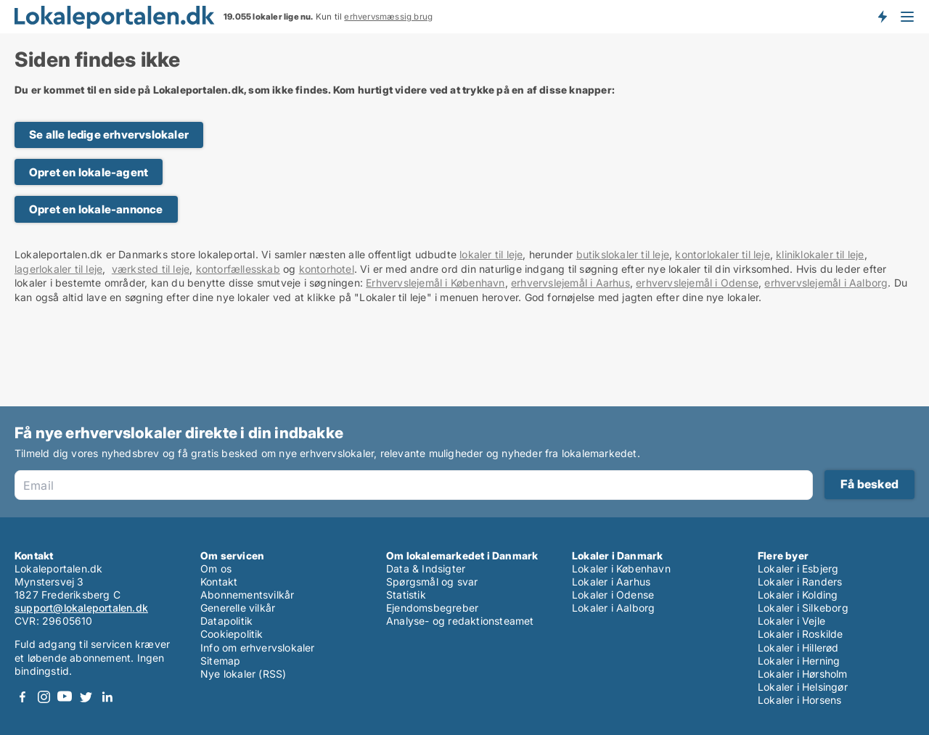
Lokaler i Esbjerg (798, 568)
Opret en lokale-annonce (96, 209)
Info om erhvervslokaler (257, 647)
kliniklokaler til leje (820, 254)
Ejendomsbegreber (432, 607)
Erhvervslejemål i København (435, 282)
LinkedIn (107, 697)
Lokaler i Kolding (798, 594)
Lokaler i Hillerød (798, 647)
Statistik (406, 594)
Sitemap (220, 660)
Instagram (44, 697)
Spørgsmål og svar (432, 581)
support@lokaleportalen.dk (81, 607)
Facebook (22, 697)
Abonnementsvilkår (247, 594)
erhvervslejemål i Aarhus (570, 282)
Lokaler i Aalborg (613, 607)
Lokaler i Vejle (791, 621)
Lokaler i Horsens (799, 700)
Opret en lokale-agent (88, 172)
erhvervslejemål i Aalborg (826, 282)
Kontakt (218, 581)
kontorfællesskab (238, 269)
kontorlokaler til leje (722, 254)
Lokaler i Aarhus (611, 581)
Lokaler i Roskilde (800, 634)
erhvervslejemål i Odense (697, 282)
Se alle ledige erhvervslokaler (109, 134)
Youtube (65, 697)
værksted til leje (150, 269)
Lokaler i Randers (800, 581)
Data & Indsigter (425, 568)
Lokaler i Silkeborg (803, 607)
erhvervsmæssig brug (388, 17)
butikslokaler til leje (622, 254)
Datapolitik (226, 621)
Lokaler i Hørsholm (803, 674)
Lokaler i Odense (613, 594)
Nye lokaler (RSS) (243, 674)
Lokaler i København (621, 568)
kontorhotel (326, 269)
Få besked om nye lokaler (881, 17)
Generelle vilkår (237, 607)
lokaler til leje (491, 254)
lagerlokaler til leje (58, 269)
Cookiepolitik (231, 634)
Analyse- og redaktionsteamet (460, 621)
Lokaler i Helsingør (803, 687)
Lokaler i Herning (799, 660)
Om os (216, 568)
